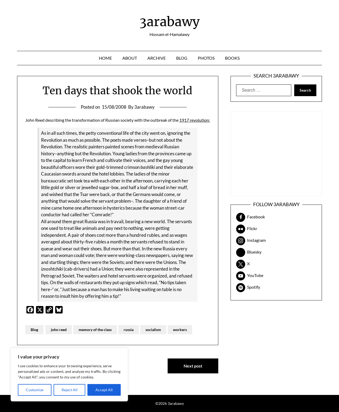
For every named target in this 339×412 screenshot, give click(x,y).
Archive (156, 57)
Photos (206, 57)
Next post (193, 365)
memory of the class (95, 329)
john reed (59, 329)
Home (105, 57)
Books (232, 57)
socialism (153, 329)
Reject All (70, 389)
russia (129, 329)
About (129, 57)
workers (180, 329)
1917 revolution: (194, 120)
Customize (34, 389)
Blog (181, 57)
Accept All (104, 389)
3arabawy (169, 22)
